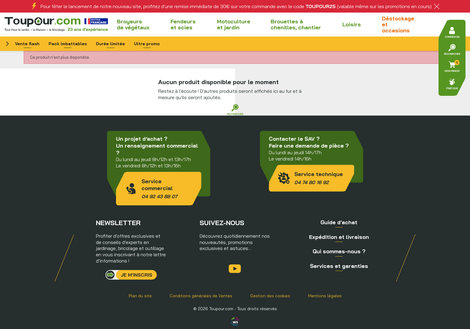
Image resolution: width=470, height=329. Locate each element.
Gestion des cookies (270, 295)
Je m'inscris (136, 275)
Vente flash (27, 43)
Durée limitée (110, 43)
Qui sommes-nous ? (339, 251)
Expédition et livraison (339, 237)
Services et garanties (339, 266)
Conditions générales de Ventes (201, 295)
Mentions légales (325, 295)
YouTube (235, 268)
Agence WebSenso (235, 321)
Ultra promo (147, 43)
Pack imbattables (68, 43)
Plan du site (140, 295)
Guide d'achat (338, 222)
